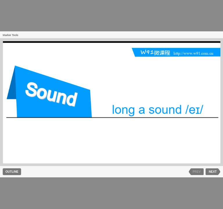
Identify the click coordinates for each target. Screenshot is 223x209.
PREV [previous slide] (197, 172)
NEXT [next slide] (213, 172)
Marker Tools (10, 35)
